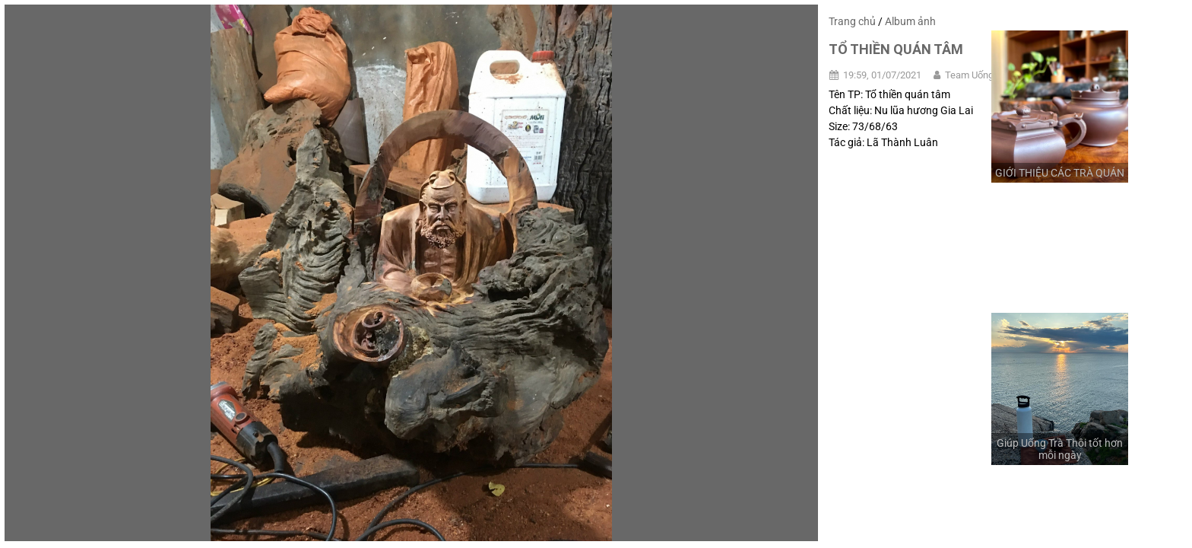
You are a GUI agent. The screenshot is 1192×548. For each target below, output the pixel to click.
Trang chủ (852, 21)
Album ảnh (910, 21)
